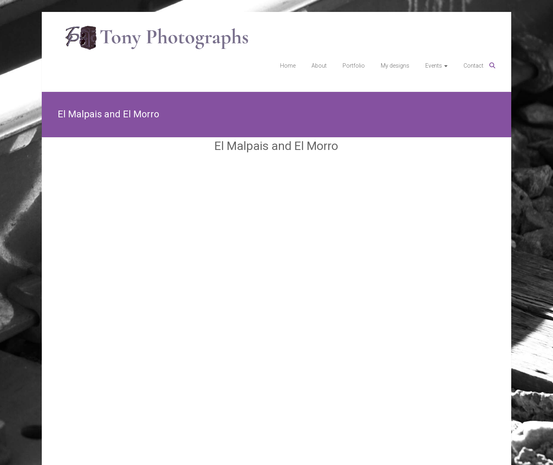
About (319, 65)
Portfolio (354, 65)
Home (288, 65)
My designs (395, 65)
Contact (473, 65)
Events (433, 65)
